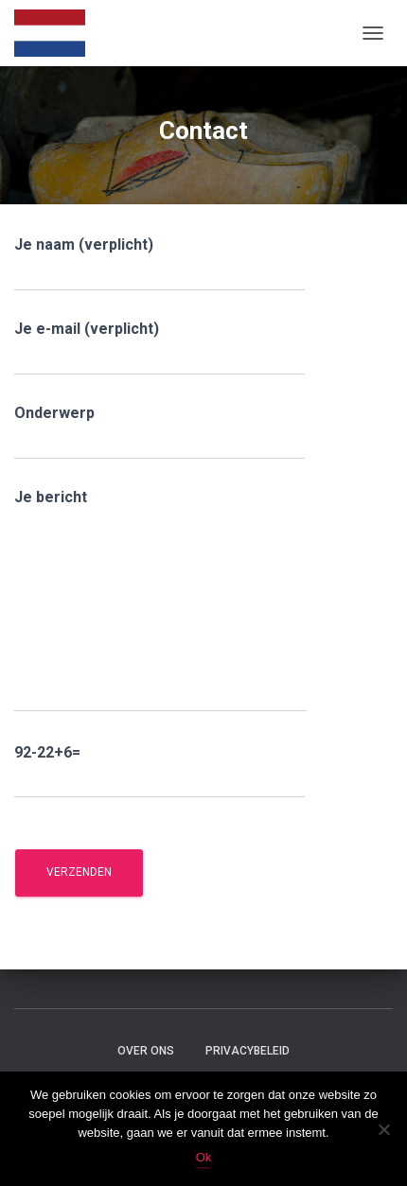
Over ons (145, 1050)
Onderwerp (159, 432)
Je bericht (160, 600)
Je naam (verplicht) (159, 263)
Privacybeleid (247, 1050)
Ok (204, 1157)
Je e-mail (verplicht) (159, 347)
